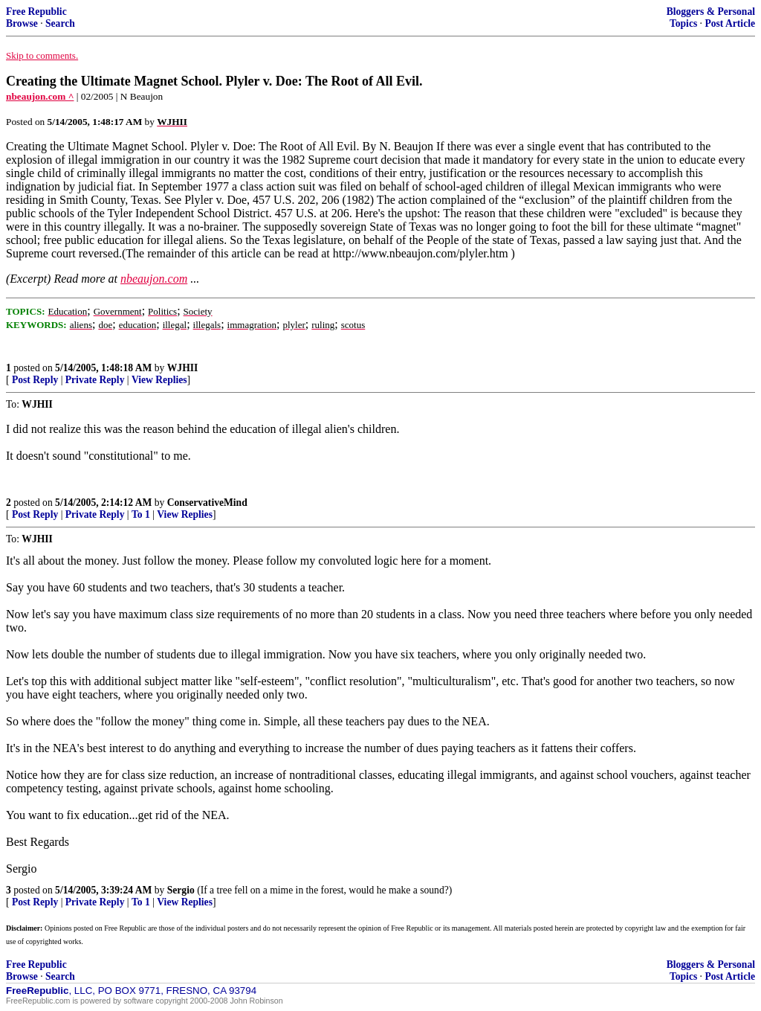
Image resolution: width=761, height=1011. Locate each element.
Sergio (181, 890)
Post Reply (35, 379)
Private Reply (95, 379)
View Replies (159, 379)
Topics (683, 23)
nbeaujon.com (153, 278)
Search (60, 23)
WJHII (182, 367)
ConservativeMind (207, 502)
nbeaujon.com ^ (40, 96)
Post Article (730, 23)
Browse (22, 23)
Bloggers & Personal (711, 11)
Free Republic (36, 11)
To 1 (141, 514)
